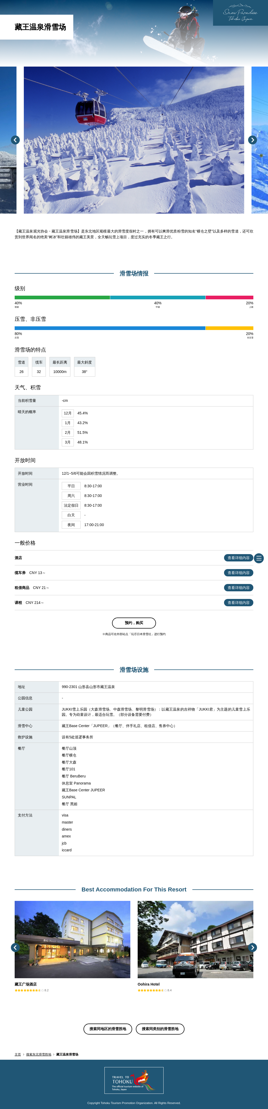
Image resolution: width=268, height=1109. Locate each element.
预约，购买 (134, 623)
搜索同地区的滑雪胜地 (108, 1029)
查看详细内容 (239, 558)
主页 (18, 1054)
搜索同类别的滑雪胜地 (160, 1029)
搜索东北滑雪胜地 (38, 1054)
